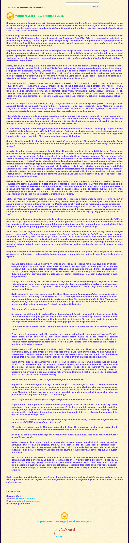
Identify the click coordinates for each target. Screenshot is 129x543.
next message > (80, 521)
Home (10, 7)
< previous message (51, 521)
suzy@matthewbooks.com (26, 501)
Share (58, 536)
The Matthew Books (26, 498)
